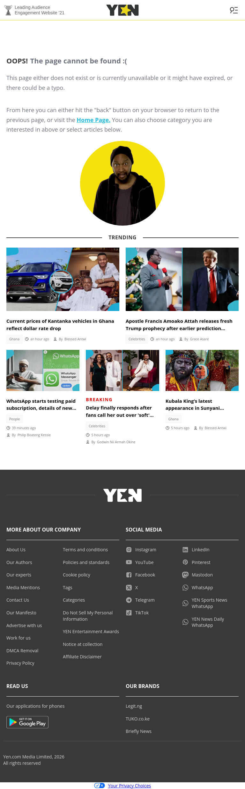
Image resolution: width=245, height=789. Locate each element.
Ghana (14, 339)
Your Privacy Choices (122, 786)
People (14, 419)
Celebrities (137, 339)
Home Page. (93, 120)
